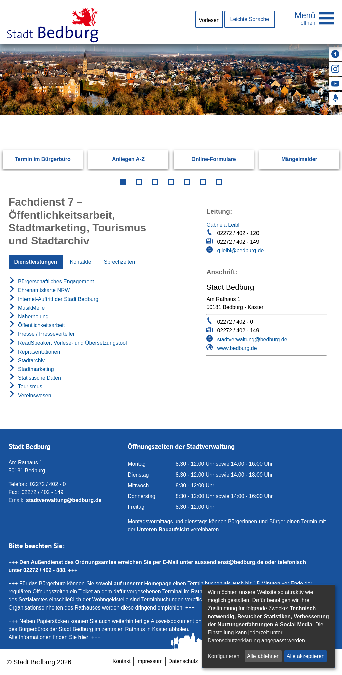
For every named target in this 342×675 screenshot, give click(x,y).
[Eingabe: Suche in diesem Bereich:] (163, 115)
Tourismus (25, 386)
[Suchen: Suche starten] (316, 115)
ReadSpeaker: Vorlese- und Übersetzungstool (68, 343)
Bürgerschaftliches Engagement (51, 281)
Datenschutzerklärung (234, 640)
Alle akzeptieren (306, 656)
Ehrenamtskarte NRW (39, 290)
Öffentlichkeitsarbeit (37, 325)
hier (83, 637)
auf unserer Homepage (142, 583)
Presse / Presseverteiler (42, 334)
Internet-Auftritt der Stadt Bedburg (54, 299)
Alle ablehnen (263, 656)
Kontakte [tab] (80, 262)
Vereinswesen (30, 395)
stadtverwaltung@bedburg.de (252, 339)
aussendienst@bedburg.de (229, 562)
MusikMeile (27, 308)
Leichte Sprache (249, 19)
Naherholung (29, 316)
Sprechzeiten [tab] (119, 262)
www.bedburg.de (237, 348)
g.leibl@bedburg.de (240, 250)
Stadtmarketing (31, 369)
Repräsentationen (34, 352)
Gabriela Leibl (222, 225)
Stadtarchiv (27, 360)
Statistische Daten (35, 378)
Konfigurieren (223, 656)
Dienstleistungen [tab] (35, 262)
